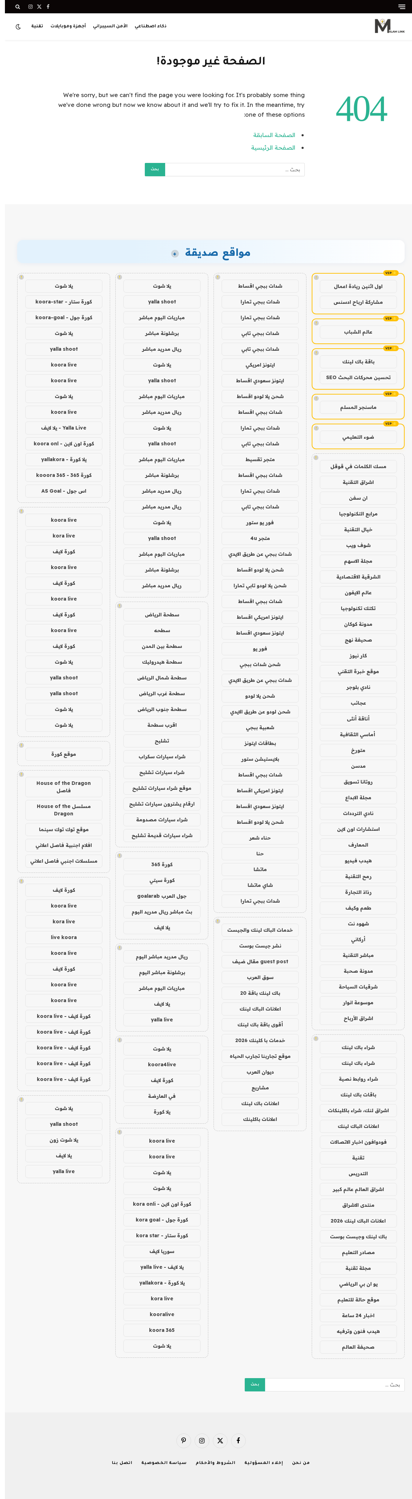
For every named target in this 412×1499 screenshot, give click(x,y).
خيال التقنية (353, 529)
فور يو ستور (255, 522)
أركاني (353, 939)
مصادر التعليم (353, 1252)
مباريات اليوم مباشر (157, 317)
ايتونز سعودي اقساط (255, 380)
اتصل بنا (117, 1463)
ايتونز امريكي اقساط (255, 617)
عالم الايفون (353, 592)
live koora (59, 937)
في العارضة (157, 1096)
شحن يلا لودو (255, 696)
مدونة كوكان (353, 624)
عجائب (353, 703)
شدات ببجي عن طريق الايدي (255, 554)
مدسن (353, 766)
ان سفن (353, 498)
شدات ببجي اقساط (255, 286)
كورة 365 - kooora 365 (59, 475)
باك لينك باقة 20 (255, 993)
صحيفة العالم (353, 1347)
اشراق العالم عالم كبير (353, 1189)
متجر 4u (255, 538)
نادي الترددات (353, 813)
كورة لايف (157, 1080)
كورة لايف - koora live (59, 1016)
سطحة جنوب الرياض (157, 709)
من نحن (296, 1463)
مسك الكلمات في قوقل (353, 466)
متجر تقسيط (255, 459)
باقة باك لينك (353, 361)
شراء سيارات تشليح (157, 772)
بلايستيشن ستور (255, 759)
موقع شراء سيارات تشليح (157, 788)
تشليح (157, 741)
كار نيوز (353, 655)
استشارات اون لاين (353, 829)
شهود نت (353, 923)
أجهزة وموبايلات (63, 26)
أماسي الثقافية (353, 734)
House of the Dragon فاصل (59, 787)
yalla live (157, 1020)
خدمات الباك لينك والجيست (255, 930)
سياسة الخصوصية (159, 1463)
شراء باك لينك (353, 1047)
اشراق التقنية (353, 482)
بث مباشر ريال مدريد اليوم (157, 912)
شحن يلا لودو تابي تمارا (255, 585)
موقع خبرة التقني (353, 671)
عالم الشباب (353, 332)
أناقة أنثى (353, 719)
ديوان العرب (255, 1072)
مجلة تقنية (353, 1268)
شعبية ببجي (255, 727)
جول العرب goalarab (157, 896)
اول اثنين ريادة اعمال (353, 286)
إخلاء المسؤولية (258, 1463)
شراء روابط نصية (353, 1079)
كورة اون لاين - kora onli (157, 1204)
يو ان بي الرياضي (353, 1284)
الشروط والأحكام (211, 1463)
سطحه (157, 630)
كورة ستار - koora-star (59, 302)
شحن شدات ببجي (255, 664)
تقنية (32, 26)
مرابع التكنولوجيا (353, 514)
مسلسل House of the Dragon (59, 810)
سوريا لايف (156, 1251)
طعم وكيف (353, 908)
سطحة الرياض (157, 614)
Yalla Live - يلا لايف (58, 428)
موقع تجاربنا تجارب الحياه (255, 1056)
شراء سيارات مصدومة (157, 819)
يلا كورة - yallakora (157, 1283)
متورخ (353, 750)
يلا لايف (157, 927)
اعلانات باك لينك (255, 1103)
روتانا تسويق (353, 782)
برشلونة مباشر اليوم (157, 972)
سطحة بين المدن (157, 646)
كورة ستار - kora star (157, 1235)
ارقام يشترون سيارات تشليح (157, 804)
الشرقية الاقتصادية (353, 577)
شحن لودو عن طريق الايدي (255, 712)
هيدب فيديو (353, 860)
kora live (157, 1298)
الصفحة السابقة (269, 134)
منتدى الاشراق (353, 1205)
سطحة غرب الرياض (157, 693)
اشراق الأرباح (353, 1018)
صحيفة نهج (353, 640)
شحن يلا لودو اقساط (255, 396)
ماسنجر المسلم (353, 407)
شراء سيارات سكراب (157, 756)
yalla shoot (157, 302)
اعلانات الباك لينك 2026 (353, 1221)
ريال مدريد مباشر (157, 349)
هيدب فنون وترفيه (353, 1331)
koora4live (157, 1064)
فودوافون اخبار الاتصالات (353, 1142)
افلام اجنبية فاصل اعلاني (59, 845)
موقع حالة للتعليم (353, 1299)
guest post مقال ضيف (255, 961)
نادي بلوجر (353, 687)
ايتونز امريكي (255, 365)
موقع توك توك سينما (59, 829)
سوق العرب (255, 977)
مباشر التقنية (353, 955)
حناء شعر (255, 838)
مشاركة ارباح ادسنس (353, 302)
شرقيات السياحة (353, 987)
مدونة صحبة (353, 971)
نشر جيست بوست (255, 946)
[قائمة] (396, 7)
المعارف (353, 845)
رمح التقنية (353, 876)
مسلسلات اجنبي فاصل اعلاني (59, 861)
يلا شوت (157, 286)
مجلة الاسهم (353, 561)
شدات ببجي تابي (255, 333)
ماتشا (255, 869)
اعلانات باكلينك (255, 1119)
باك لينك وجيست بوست (353, 1236)
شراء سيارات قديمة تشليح (157, 835)
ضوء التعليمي (353, 437)
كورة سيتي (157, 880)
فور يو (255, 648)
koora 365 (157, 1330)
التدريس (353, 1173)
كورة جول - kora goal (157, 1220)
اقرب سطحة (157, 725)
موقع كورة (58, 754)
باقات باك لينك (353, 1094)
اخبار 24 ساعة (353, 1315)
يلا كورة (157, 1112)
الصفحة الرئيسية (268, 147)
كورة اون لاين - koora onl (59, 443)
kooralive (157, 1314)
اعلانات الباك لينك (353, 1126)
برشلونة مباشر (157, 333)
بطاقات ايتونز (255, 743)
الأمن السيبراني (105, 26)
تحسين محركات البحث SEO (353, 377)
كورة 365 (157, 864)
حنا (255, 853)
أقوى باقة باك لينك (255, 1024)
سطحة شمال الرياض (157, 678)
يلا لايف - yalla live (157, 1267)
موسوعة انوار (353, 1002)
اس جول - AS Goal (58, 491)
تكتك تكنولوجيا (353, 608)
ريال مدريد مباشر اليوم (157, 956)
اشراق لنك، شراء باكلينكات (353, 1110)
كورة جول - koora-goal (59, 317)
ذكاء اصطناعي (146, 26)
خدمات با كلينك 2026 (255, 1040)
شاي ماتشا (255, 885)
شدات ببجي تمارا (255, 302)
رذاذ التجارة (353, 892)
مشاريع (255, 1087)
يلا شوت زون (59, 1140)
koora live (157, 1141)
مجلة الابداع (353, 797)
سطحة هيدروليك (157, 662)
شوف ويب (353, 545)
